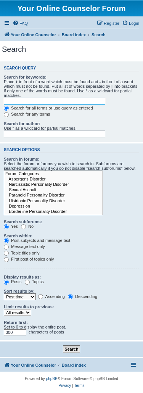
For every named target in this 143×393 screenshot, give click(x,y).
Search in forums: (22, 159)
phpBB (52, 379)
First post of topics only (29, 259)
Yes (11, 226)
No (27, 226)
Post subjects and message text (37, 240)
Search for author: (22, 123)
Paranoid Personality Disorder (53, 195)
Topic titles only (21, 253)
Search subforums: (23, 221)
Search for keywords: (25, 77)
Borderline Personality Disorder (53, 211)
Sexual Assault (53, 190)
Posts (13, 281)
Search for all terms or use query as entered (48, 108)
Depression (53, 206)
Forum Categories (53, 174)
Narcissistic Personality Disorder (53, 184)
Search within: (18, 236)
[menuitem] (20, 23)
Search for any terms (27, 114)
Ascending (51, 296)
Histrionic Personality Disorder (53, 201)
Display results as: (22, 277)
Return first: (16, 322)
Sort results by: (19, 291)
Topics (34, 281)
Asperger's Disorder (53, 179)
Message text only (24, 246)
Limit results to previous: (29, 306)
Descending (82, 296)
